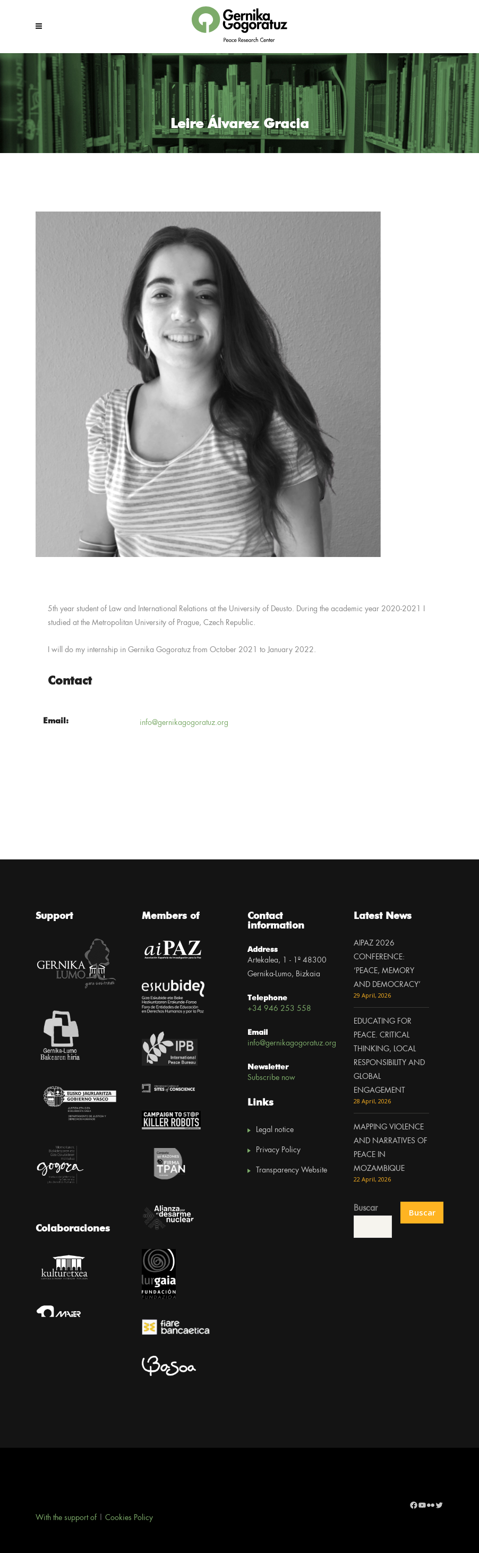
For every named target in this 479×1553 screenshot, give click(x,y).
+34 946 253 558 (279, 1009)
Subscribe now (271, 1078)
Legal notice (275, 1130)
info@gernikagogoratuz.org (184, 723)
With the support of (66, 1518)
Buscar (366, 1208)
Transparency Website (291, 1170)
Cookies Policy (129, 1518)
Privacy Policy (278, 1150)
